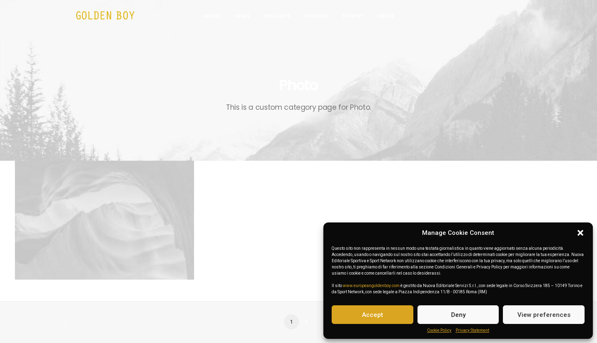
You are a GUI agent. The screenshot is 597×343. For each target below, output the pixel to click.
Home (218, 17)
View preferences (543, 315)
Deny (458, 315)
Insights (282, 17)
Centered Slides (105, 298)
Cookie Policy (439, 330)
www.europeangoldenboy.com (371, 285)
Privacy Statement (472, 330)
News (247, 17)
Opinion (321, 17)
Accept (372, 315)
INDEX (391, 17)
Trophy (358, 17)
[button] (580, 233)
